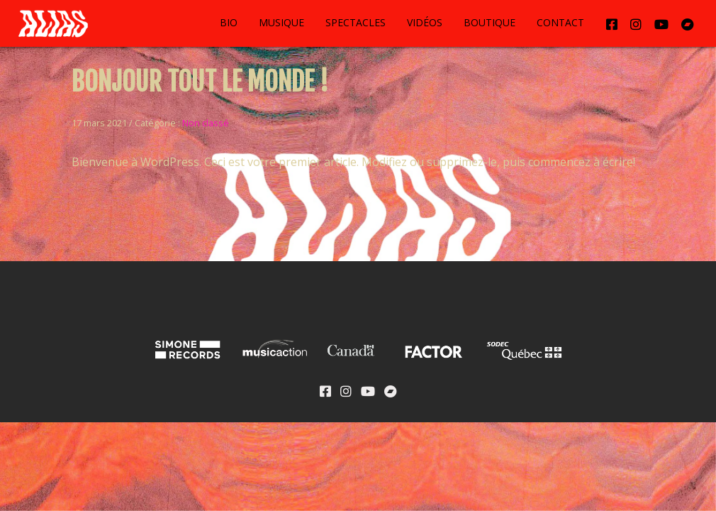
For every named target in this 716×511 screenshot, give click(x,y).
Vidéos (424, 22)
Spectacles (355, 22)
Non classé (205, 122)
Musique (281, 22)
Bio (228, 22)
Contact (560, 22)
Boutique (489, 22)
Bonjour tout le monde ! (200, 82)
